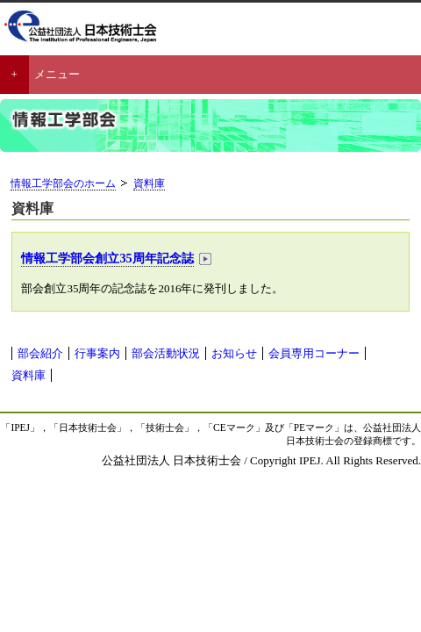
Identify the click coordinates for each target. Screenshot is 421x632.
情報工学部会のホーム (63, 184)
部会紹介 (40, 353)
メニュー (57, 74)
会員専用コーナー (314, 353)
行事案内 (97, 353)
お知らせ (234, 353)
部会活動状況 (166, 353)
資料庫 (149, 184)
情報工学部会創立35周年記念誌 (107, 258)
